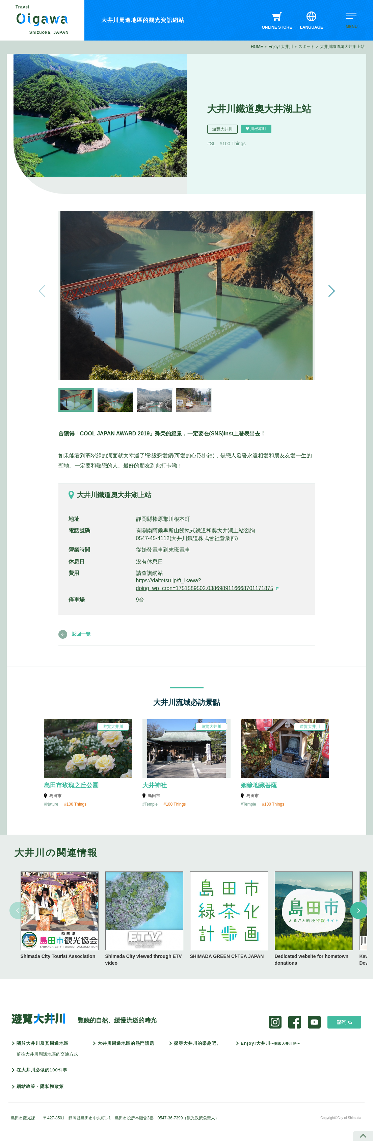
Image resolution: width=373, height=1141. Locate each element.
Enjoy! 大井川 (280, 46)
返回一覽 (81, 634)
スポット (306, 46)
